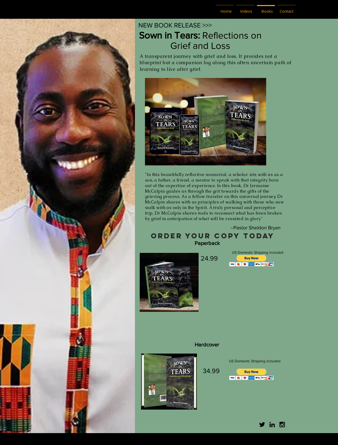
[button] (251, 260)
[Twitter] (262, 424)
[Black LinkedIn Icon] (272, 424)
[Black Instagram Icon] (282, 424)
